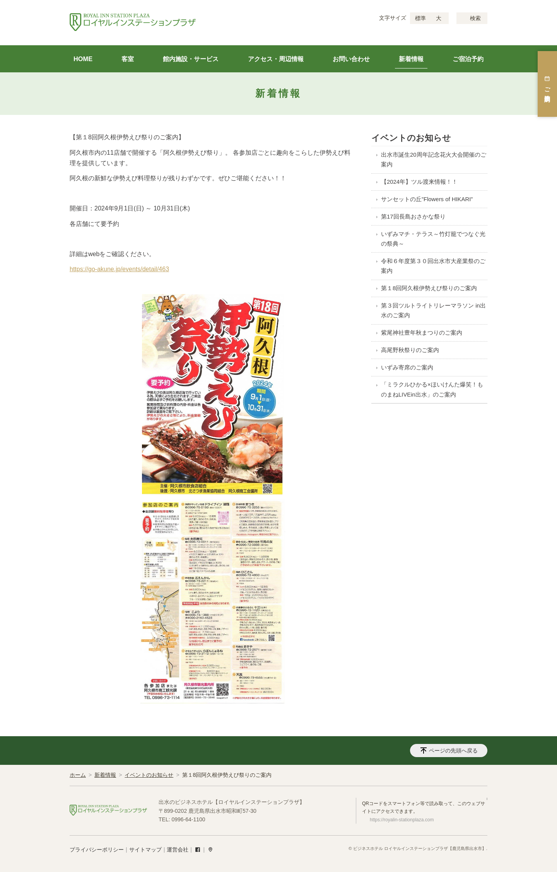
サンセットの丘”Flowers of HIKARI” (427, 199)
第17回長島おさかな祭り (413, 217)
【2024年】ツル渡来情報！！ (419, 182)
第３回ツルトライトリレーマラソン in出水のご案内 (433, 310)
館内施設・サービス (191, 58)
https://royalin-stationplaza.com (402, 819)
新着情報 (411, 58)
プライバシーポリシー (97, 849)
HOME (82, 58)
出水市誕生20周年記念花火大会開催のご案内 (433, 160)
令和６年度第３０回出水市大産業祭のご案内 (433, 266)
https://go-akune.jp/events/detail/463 (119, 269)
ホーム (78, 775)
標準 (420, 18)
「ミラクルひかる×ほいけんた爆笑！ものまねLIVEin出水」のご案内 (432, 389)
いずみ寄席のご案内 (407, 367)
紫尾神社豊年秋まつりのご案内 (421, 333)
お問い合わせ (351, 58)
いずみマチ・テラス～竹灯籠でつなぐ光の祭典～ (433, 239)
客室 (127, 58)
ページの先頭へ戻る (453, 750)
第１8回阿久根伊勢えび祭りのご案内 (429, 288)
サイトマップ (145, 849)
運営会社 (177, 849)
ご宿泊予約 (468, 58)
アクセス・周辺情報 (276, 58)
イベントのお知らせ (411, 138)
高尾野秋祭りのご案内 (410, 350)
